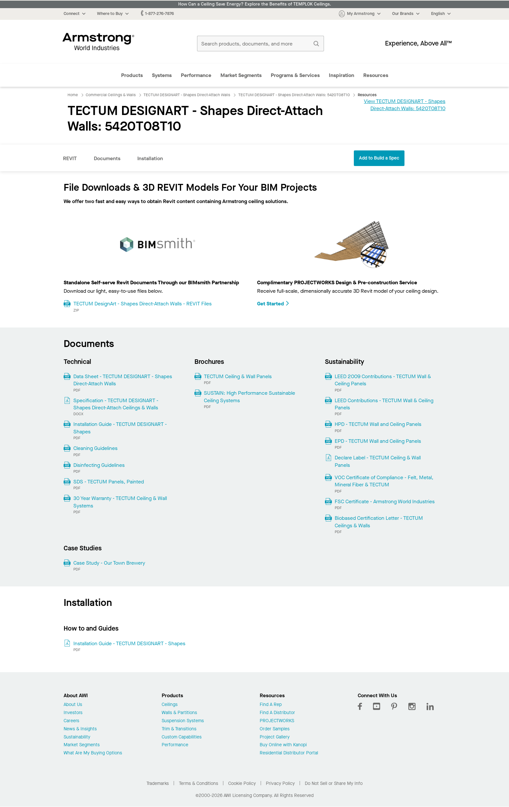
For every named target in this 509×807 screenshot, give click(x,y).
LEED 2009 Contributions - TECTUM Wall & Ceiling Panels (383, 380)
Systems (162, 75)
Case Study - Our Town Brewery (109, 562)
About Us (73, 705)
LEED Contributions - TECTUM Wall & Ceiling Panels (384, 404)
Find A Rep (271, 705)
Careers (71, 721)
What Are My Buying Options (93, 753)
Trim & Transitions (179, 729)
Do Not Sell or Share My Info (334, 783)
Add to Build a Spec (379, 158)
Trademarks (157, 783)
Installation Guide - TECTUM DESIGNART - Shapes (120, 428)
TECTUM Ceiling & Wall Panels (238, 376)
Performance (196, 75)
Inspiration (341, 75)
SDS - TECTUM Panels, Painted (108, 481)
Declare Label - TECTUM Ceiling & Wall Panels (378, 461)
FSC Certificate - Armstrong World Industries (385, 501)
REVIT (70, 158)
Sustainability (77, 737)
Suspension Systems (183, 721)
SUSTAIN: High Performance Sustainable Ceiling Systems (249, 397)
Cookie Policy (242, 783)
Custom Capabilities (182, 737)
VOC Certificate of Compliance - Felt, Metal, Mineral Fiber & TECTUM (384, 481)
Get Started (273, 303)
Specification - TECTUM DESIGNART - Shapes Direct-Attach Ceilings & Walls (115, 404)
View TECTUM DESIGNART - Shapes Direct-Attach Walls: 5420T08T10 (404, 105)
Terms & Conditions (198, 783)
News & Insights (80, 729)
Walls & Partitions (179, 713)
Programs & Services (295, 75)
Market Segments (241, 75)
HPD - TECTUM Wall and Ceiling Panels (378, 424)
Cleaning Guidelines (95, 448)
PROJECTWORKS (277, 721)
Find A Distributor (277, 713)
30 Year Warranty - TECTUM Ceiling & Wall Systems (120, 502)
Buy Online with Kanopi (283, 745)
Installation (150, 158)
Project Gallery (275, 737)
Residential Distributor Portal (289, 753)
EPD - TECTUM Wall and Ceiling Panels (378, 441)
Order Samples (275, 729)
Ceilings (170, 705)
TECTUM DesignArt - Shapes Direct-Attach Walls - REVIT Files (142, 303)
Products (132, 75)
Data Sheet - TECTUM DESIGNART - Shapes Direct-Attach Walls (122, 380)
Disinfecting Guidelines (99, 465)
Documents (107, 158)
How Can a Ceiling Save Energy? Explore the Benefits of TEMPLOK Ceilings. (254, 4)
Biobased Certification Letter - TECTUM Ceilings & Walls (379, 522)
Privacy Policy (280, 783)
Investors (73, 713)
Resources (375, 75)
